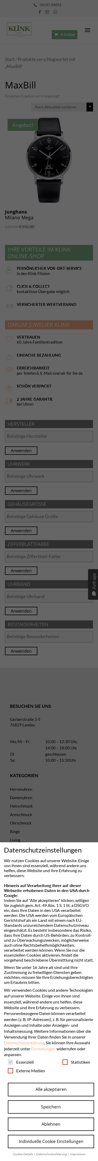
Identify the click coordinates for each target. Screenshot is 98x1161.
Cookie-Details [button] (23, 1154)
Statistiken (76, 1061)
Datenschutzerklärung (24, 1042)
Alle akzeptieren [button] (51, 1089)
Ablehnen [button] (51, 1124)
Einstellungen (43, 1048)
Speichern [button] (51, 1107)
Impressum (77, 1154)
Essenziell (21, 1061)
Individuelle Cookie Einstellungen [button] (51, 1141)
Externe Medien (26, 1070)
